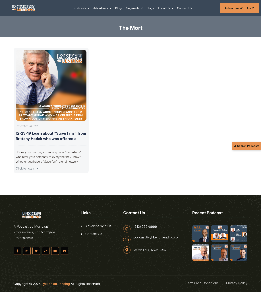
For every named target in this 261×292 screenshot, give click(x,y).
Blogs (119, 8)
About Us (164, 8)
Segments (133, 8)
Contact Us (184, 8)
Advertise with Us (240, 8)
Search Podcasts (246, 145)
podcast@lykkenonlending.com (157, 237)
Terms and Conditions (202, 283)
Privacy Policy (236, 283)
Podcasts (80, 8)
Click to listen (28, 168)
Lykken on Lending (56, 284)
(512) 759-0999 (145, 226)
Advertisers (101, 8)
